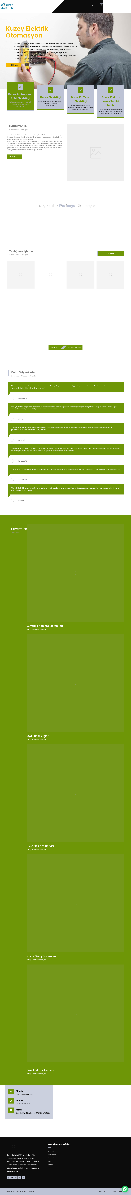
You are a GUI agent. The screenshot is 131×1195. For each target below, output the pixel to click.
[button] (125, 1189)
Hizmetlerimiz (53, 1158)
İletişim (50, 1164)
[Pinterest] (23, 1177)
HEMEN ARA (14, 65)
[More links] (114, 5)
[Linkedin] (16, 1177)
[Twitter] (12, 1177)
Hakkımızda (52, 1155)
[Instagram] (19, 1177)
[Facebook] (8, 1177)
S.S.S (49, 1161)
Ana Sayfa (51, 1151)
